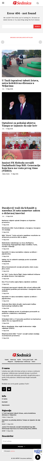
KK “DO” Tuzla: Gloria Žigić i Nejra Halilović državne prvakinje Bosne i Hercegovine (21, 275)
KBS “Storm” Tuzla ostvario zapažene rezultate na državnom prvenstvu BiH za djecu (21, 236)
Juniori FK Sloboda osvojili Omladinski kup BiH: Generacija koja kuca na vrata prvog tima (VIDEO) (21, 166)
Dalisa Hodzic (6, 174)
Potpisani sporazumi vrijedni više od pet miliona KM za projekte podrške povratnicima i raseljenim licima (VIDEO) (21, 289)
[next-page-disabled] (40, 42)
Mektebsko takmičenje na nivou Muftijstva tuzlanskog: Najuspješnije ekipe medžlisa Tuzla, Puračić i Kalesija (19, 244)
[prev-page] (2, 42)
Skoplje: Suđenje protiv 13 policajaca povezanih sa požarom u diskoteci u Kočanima (20, 312)
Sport (4, 431)
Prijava (21, 447)
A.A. (3, 89)
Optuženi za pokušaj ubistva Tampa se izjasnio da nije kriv (20, 124)
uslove (13, 451)
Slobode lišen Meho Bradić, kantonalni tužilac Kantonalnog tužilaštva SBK (19, 305)
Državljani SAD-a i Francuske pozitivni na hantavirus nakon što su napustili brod (21, 320)
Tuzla (4, 417)
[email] (21, 441)
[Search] (37, 26)
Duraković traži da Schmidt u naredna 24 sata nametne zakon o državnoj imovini (21, 210)
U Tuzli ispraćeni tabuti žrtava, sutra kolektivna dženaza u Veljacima (20, 83)
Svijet (4, 424)
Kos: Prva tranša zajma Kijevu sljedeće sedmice (19, 282)
